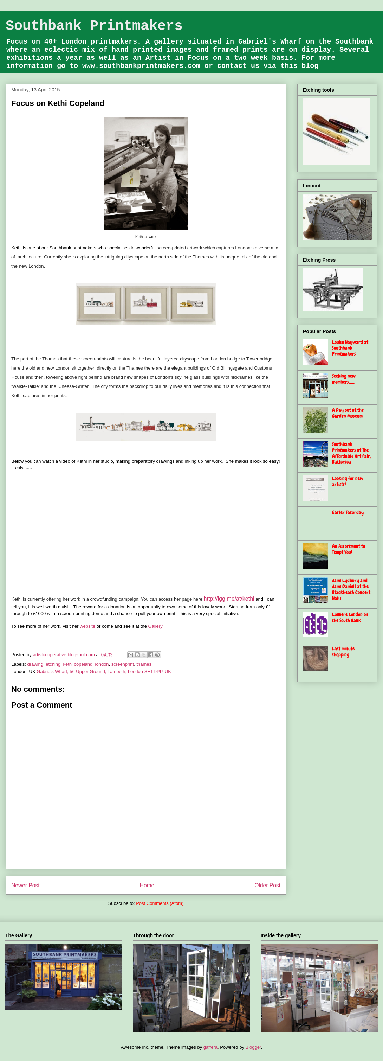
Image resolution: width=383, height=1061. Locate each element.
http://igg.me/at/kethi (229, 599)
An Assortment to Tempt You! (348, 549)
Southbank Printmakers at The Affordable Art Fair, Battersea (351, 453)
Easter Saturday (348, 512)
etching (53, 664)
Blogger (253, 1047)
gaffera (210, 1047)
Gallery (155, 626)
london (102, 664)
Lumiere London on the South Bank (350, 617)
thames (143, 664)
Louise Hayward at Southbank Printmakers (350, 348)
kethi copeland (77, 664)
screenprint (122, 664)
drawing (35, 664)
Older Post (267, 885)
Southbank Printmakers (94, 26)
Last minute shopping (343, 651)
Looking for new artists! (347, 481)
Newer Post (25, 885)
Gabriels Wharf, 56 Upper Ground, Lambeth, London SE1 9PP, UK (104, 671)
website (87, 626)
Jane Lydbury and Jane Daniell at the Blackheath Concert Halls (351, 589)
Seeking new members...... (344, 379)
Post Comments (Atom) (159, 903)
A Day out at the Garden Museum (348, 413)
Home (147, 885)
